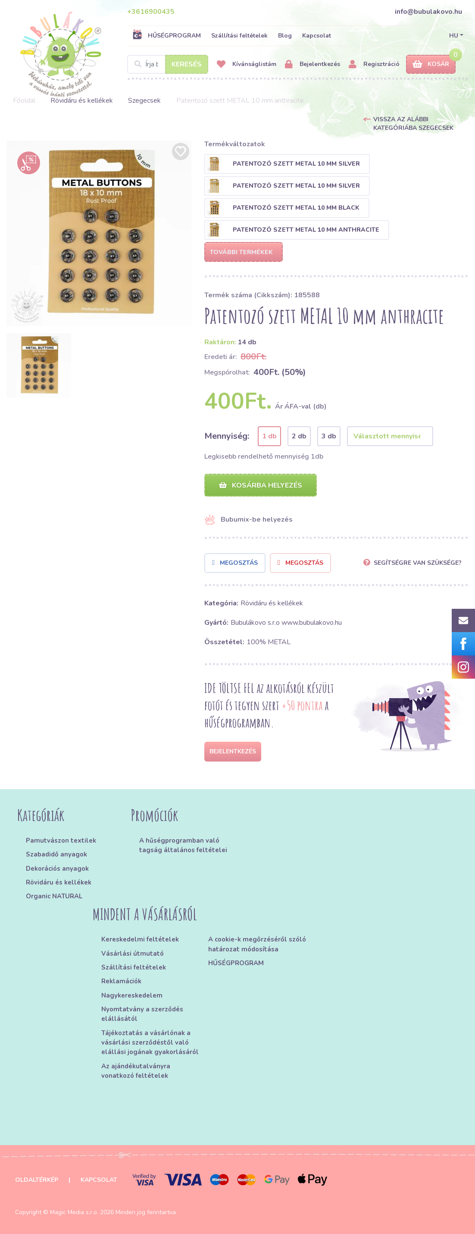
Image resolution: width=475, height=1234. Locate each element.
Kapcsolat (316, 35)
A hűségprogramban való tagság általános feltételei (183, 845)
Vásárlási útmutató (132, 953)
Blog (285, 35)
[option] (99, 233)
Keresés (187, 64)
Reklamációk (121, 981)
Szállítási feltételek (239, 35)
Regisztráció (374, 64)
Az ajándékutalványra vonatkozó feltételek (135, 1071)
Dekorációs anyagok (57, 868)
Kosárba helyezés (260, 485)
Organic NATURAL (54, 896)
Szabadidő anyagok (56, 854)
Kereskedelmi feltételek (140, 939)
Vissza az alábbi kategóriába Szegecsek (413, 123)
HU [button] (453, 35)
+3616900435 (151, 11)
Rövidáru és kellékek (81, 100)
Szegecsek (144, 100)
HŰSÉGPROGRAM (166, 35)
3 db (329, 436)
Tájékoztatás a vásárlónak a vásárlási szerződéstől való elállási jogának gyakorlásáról (150, 1043)
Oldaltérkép (36, 1180)
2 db (299, 436)
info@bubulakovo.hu (428, 11)
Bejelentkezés (312, 64)
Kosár (430, 64)
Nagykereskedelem (131, 995)
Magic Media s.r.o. (74, 1212)
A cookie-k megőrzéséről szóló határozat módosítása (257, 944)
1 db (269, 436)
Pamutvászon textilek (61, 840)
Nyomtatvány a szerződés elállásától (142, 1014)
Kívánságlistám (246, 64)
